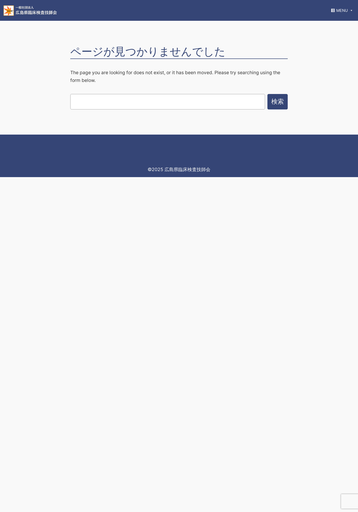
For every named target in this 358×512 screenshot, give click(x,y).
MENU (344, 10)
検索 (277, 101)
